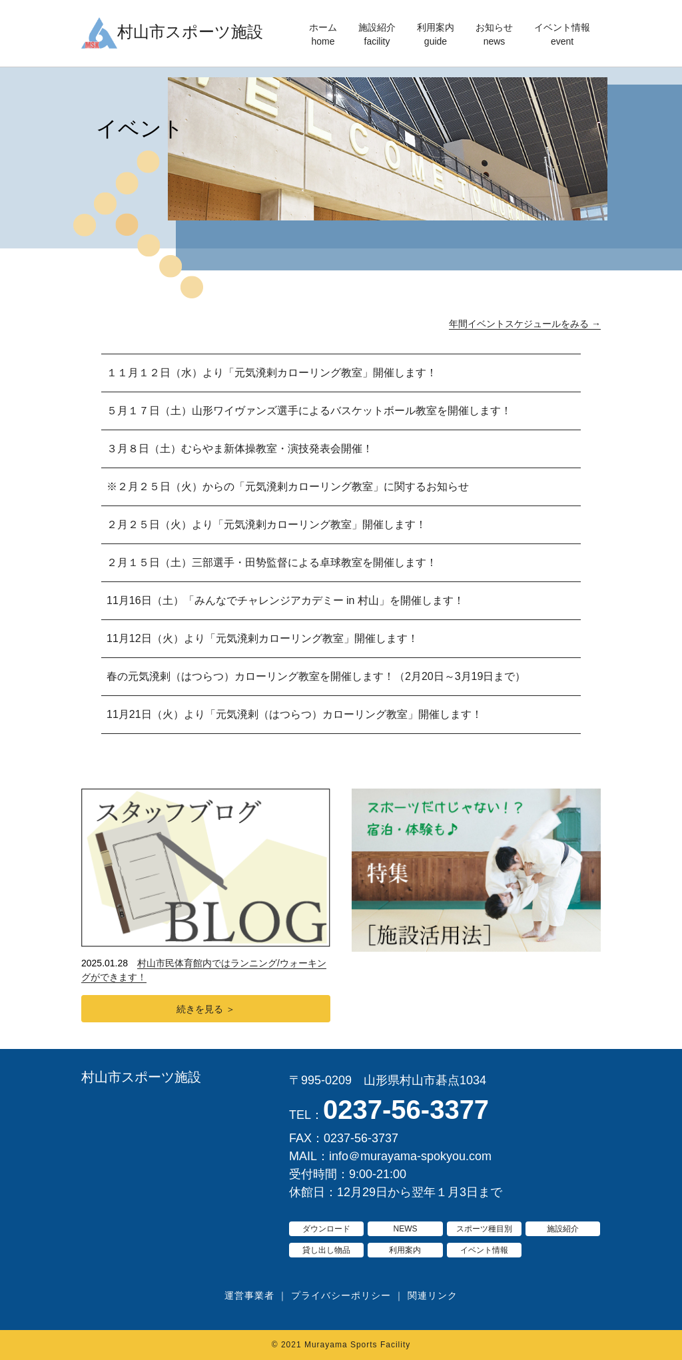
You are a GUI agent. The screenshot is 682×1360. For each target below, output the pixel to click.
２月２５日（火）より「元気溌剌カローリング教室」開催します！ (266, 524)
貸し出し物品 (326, 1250)
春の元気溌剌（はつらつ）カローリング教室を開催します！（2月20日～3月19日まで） (316, 676)
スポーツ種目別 (484, 1228)
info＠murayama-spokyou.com (410, 1156)
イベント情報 (562, 35)
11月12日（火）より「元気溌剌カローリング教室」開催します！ (262, 638)
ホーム (323, 35)
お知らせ (494, 35)
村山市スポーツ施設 (141, 1077)
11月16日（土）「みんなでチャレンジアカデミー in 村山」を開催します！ (285, 600)
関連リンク (433, 1295)
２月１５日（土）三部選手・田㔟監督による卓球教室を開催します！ (272, 562)
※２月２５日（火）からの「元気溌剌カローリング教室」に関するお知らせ (288, 486)
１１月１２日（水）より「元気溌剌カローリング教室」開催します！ (272, 372)
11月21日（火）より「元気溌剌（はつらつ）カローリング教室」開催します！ (294, 714)
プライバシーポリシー (341, 1295)
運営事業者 (249, 1295)
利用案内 (435, 35)
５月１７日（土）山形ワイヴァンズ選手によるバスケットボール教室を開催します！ (309, 410)
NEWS (405, 1228)
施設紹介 (377, 35)
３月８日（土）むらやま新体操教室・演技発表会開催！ (240, 448)
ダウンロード (326, 1228)
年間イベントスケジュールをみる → (525, 323)
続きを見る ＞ (205, 1009)
